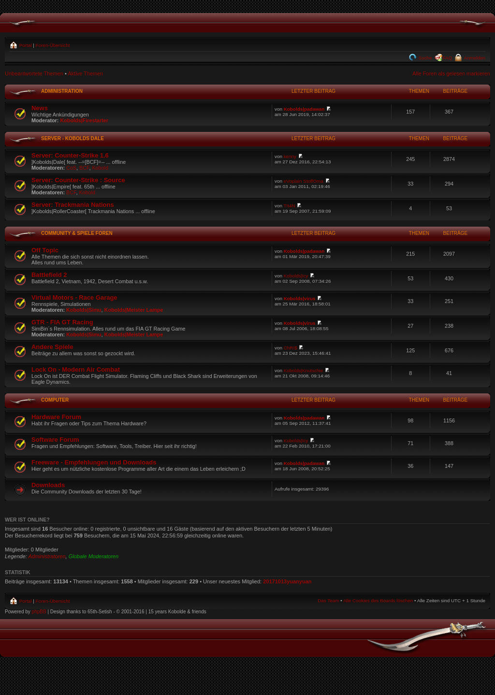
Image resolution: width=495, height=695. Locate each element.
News (39, 108)
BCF (84, 168)
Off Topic (44, 250)
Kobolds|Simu (84, 310)
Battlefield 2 (49, 274)
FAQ (447, 57)
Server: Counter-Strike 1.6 (70, 155)
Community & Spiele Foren (77, 233)
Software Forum (55, 439)
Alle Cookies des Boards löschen (378, 600)
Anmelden (474, 57)
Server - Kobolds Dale (72, 138)
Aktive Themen (85, 73)
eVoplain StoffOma (303, 181)
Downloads (48, 485)
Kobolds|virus (300, 298)
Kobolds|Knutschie (303, 370)
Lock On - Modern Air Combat (75, 369)
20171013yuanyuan (287, 581)
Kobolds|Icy (296, 275)
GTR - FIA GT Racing (62, 322)
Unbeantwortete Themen (34, 73)
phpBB (39, 611)
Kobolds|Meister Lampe (133, 310)
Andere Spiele (52, 346)
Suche (424, 57)
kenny (290, 156)
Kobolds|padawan (304, 109)
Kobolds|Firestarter (84, 120)
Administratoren (47, 556)
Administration (62, 91)
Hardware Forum (56, 416)
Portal (25, 45)
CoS (71, 168)
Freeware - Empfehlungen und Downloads (93, 462)
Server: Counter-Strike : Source (78, 180)
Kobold (100, 168)
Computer (55, 400)
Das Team (328, 600)
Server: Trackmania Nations (72, 204)
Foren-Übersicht (53, 45)
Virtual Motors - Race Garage (74, 297)
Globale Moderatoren (93, 556)
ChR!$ (290, 347)
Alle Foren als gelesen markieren (451, 73)
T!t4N (289, 205)
